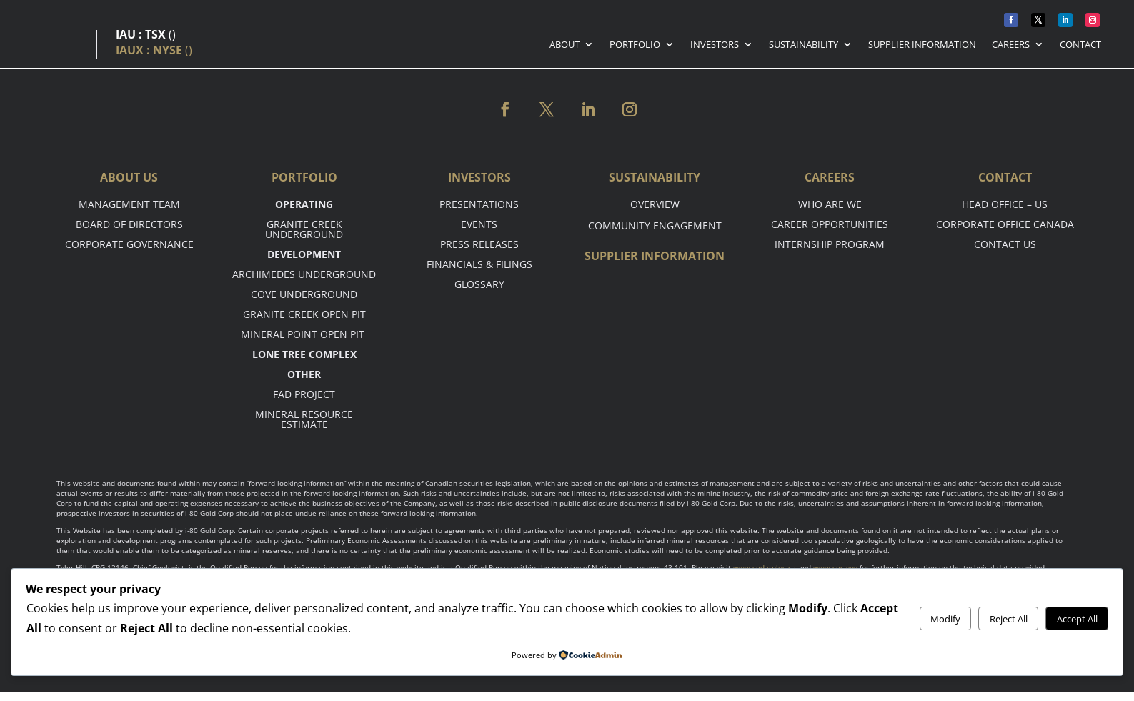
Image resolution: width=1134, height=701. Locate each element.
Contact (1080, 45)
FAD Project (304, 394)
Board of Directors (129, 224)
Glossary (479, 284)
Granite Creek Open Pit (304, 314)
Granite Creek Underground (304, 229)
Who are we (830, 204)
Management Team (129, 204)
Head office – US (1005, 204)
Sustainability (803, 45)
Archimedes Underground (304, 274)
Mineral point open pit (304, 334)
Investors (714, 45)
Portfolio (635, 45)
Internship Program (830, 244)
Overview (655, 204)
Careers (1011, 45)
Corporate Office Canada (1005, 224)
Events (479, 224)
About (564, 45)
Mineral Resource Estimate (304, 419)
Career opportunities (829, 224)
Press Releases (479, 244)
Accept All (1077, 618)
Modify (945, 618)
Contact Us (1005, 244)
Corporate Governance (129, 244)
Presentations (479, 204)
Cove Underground (304, 294)
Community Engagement (655, 225)
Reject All (1009, 618)
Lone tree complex (304, 354)
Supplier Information (922, 45)
